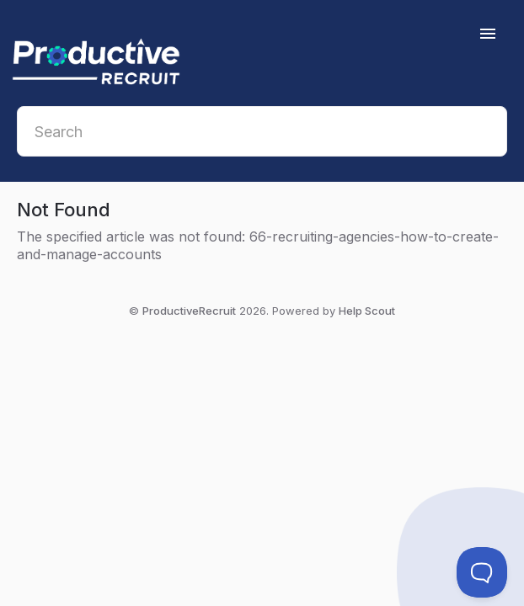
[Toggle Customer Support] (482, 572)
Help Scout (367, 310)
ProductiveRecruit (189, 310)
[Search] (262, 131)
